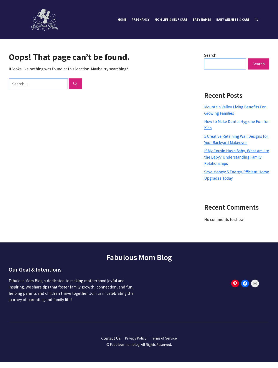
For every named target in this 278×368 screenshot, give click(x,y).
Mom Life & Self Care (171, 19)
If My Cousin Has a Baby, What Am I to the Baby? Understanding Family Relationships (236, 157)
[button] (256, 19)
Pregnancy (140, 19)
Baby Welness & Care (233, 19)
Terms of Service (164, 338)
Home (122, 19)
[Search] (75, 84)
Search (210, 55)
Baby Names (202, 19)
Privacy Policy (135, 338)
